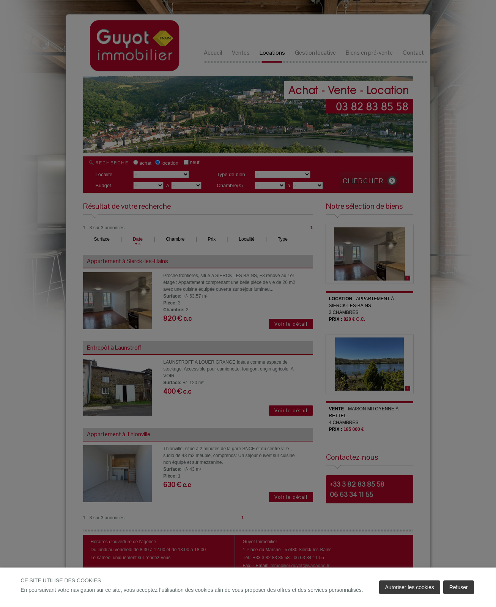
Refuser (458, 587)
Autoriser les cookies (409, 587)
